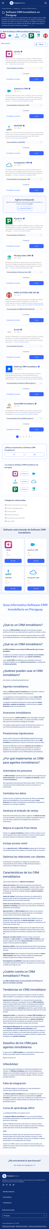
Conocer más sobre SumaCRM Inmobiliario (25, 414)
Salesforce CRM (21, 88)
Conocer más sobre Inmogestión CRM (25, 175)
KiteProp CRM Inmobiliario (25, 366)
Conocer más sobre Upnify (16, 64)
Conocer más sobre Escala (21, 342)
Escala (17, 329)
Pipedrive (18, 218)
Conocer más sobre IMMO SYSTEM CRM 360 (30, 305)
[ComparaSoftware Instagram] (13, 1185)
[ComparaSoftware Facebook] (10, 1185)
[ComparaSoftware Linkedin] (3, 1185)
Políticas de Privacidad (8, 1226)
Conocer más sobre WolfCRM (18, 138)
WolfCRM (18, 125)
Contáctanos (24, 1203)
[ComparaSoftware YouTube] (7, 1185)
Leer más (31, 25)
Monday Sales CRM (22, 255)
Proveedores (24, 1197)
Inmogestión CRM (22, 162)
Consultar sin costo (13, 79)
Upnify (17, 51)
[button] (24, 68)
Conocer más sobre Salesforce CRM (22, 101)
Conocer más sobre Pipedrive (22, 231)
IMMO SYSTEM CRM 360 (25, 292)
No (35, 455)
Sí (14, 455)
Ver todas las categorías (24, 1165)
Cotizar (36, 79)
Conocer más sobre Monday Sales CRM (21, 268)
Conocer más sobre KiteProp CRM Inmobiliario (29, 379)
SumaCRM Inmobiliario (24, 403)
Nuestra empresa (24, 1192)
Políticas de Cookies (21, 1226)
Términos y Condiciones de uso (37, 1226)
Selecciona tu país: (8, 1210)
